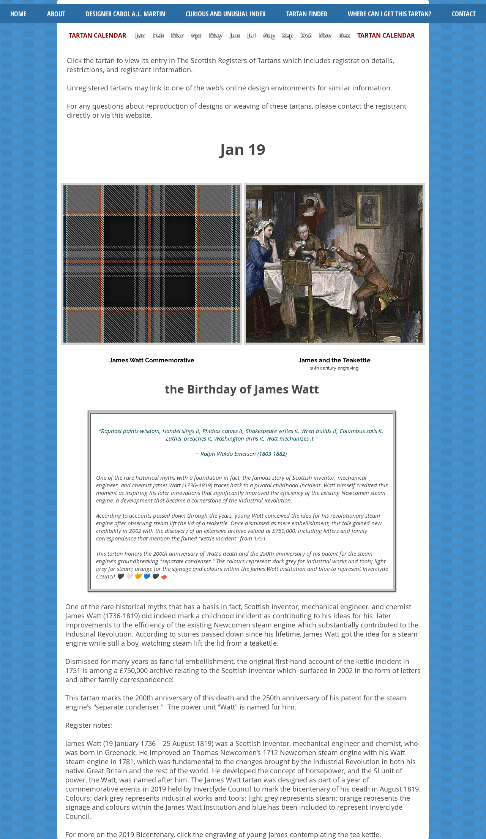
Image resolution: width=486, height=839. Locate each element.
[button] (225, 13)
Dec (344, 35)
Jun (235, 35)
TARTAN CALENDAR (101, 35)
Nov (325, 35)
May (215, 35)
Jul (252, 35)
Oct (307, 35)
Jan (140, 35)
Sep (287, 35)
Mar (177, 35)
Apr (196, 35)
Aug (269, 35)
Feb (158, 35)
